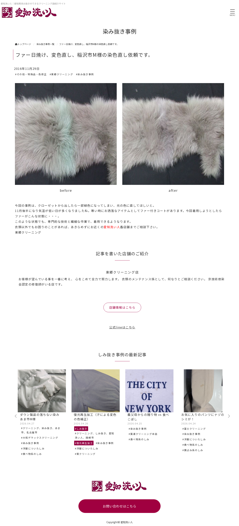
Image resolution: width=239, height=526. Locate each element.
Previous (16, 416)
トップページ (23, 44)
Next (229, 416)
